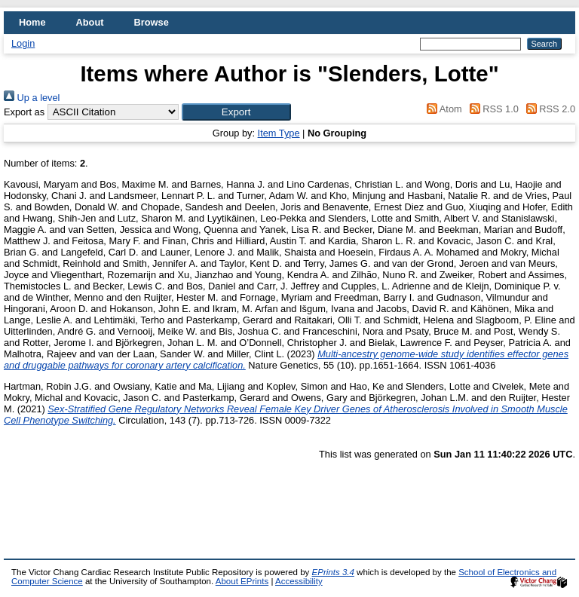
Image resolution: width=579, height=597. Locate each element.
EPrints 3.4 (333, 572)
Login (23, 43)
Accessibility (299, 581)
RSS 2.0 (548, 109)
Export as (24, 112)
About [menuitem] (90, 22)
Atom (442, 109)
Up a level (32, 97)
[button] (236, 112)
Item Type (279, 133)
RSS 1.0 (491, 109)
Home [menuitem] (32, 22)
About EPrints (242, 581)
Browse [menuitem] (151, 22)
